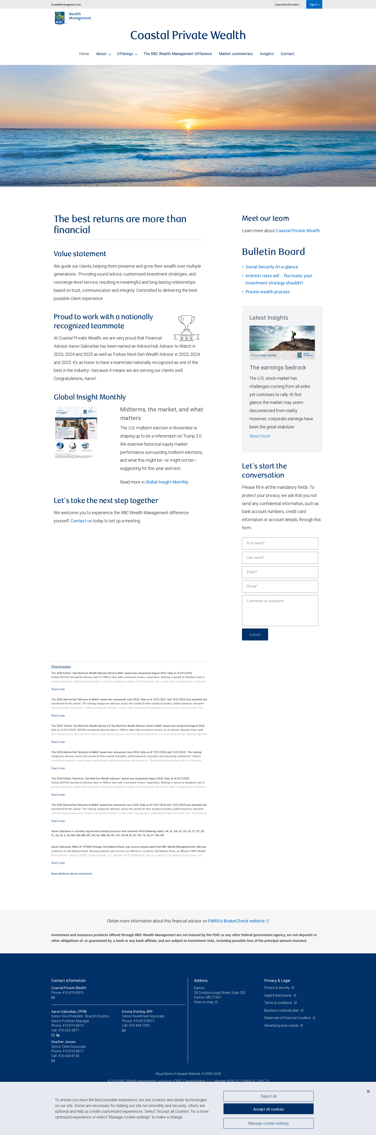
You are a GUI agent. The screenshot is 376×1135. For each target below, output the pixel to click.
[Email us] (53, 997)
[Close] (368, 1091)
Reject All (268, 1096)
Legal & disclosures (278, 995)
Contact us (81, 521)
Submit (255, 634)
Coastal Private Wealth (298, 230)
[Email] (280, 572)
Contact (287, 52)
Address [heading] (201, 980)
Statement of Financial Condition (288, 1018)
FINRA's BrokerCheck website (236, 921)
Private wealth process (268, 291)
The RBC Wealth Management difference (177, 52)
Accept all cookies (268, 1108)
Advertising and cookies (281, 1025)
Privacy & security (277, 987)
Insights (267, 52)
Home (84, 52)
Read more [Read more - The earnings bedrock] (259, 436)
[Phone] (280, 587)
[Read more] (58, 689)
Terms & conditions (278, 1003)
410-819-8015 (73, 1025)
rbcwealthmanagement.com (66, 4)
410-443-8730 (68, 1056)
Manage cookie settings (268, 1123)
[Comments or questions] (280, 610)
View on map (204, 1002)
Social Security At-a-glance (272, 267)
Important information (287, 4)
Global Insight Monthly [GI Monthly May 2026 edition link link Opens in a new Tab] (167, 482)
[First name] (280, 543)
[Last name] (280, 558)
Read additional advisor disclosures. (72, 873)
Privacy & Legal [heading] (277, 980)
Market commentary (236, 52)
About (103, 52)
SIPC (261, 1081)
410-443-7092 (139, 1025)
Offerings (127, 52)
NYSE (231, 1081)
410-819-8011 (73, 1051)
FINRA (246, 1081)
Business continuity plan (282, 1010)
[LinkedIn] (59, 1035)
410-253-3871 (68, 1030)
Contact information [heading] (68, 980)
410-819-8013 (143, 1021)
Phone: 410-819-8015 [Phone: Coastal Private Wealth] (67, 993)
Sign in (315, 4)
